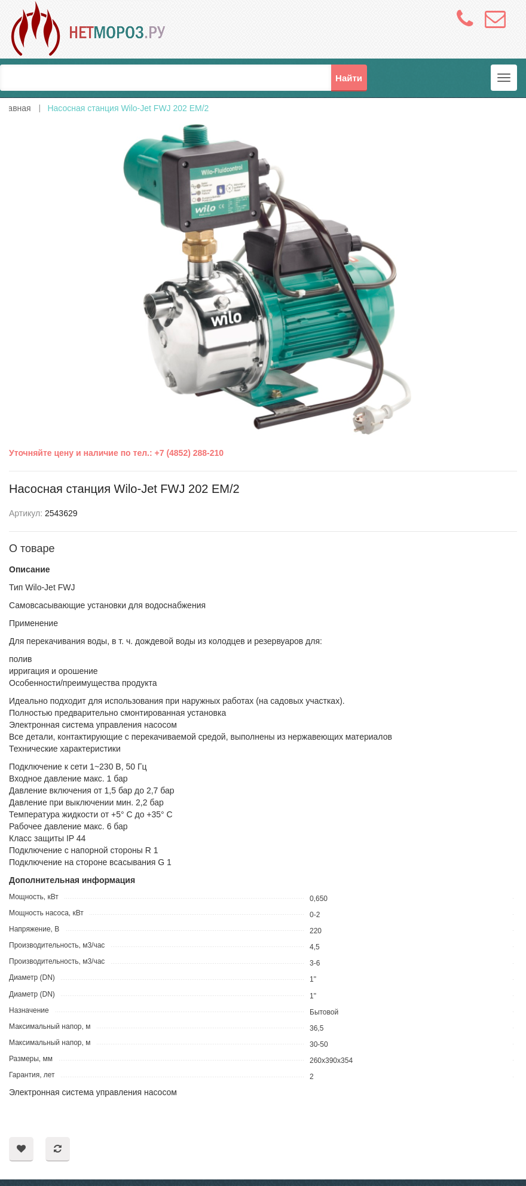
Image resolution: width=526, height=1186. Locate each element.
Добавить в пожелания (21, 1149)
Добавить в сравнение (57, 1149)
